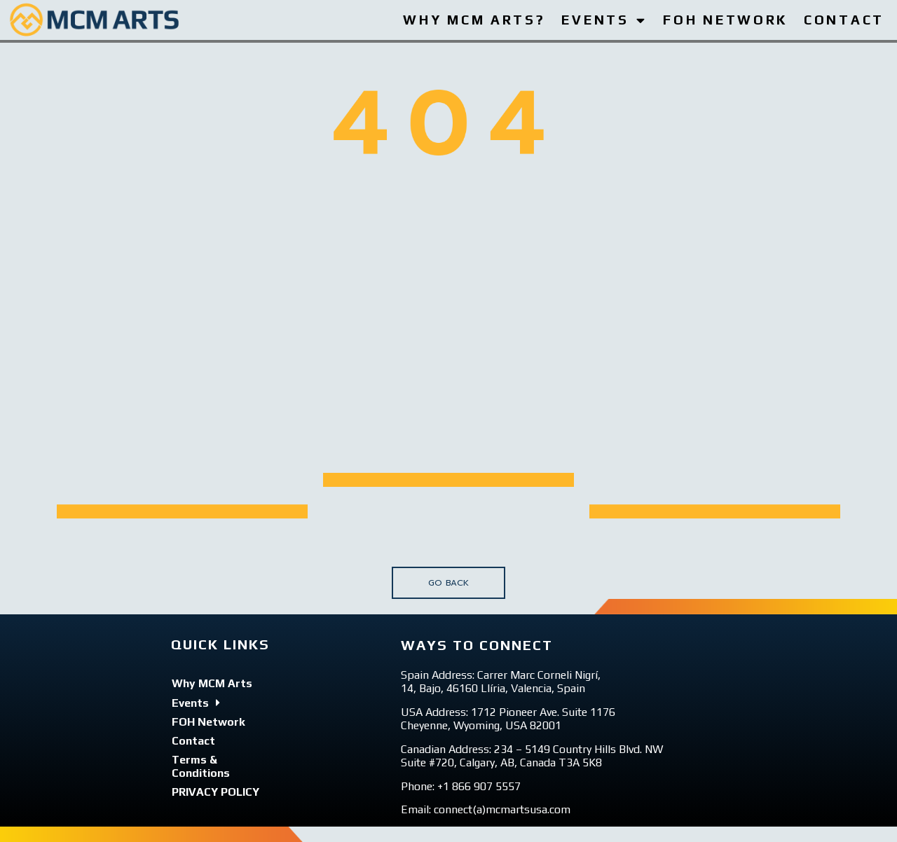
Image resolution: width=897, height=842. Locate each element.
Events (196, 703)
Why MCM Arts (212, 683)
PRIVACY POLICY (215, 792)
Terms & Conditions (201, 766)
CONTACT (844, 19)
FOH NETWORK (725, 19)
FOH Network (208, 722)
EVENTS (604, 20)
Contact (193, 740)
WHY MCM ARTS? (474, 19)
